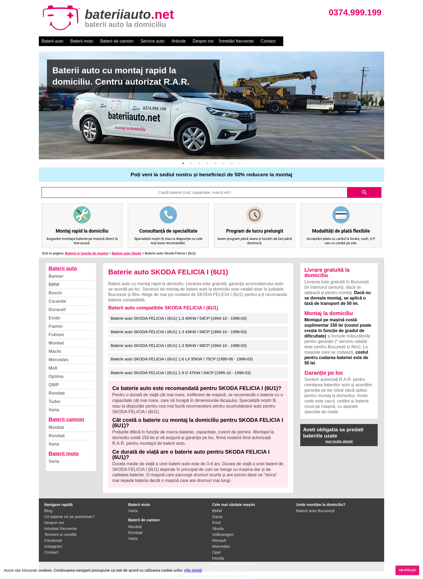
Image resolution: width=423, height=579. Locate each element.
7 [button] (231, 163)
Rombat (57, 393)
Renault (219, 540)
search (364, 192)
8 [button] (240, 163)
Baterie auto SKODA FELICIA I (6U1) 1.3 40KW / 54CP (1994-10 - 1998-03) (179, 318)
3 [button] (199, 163)
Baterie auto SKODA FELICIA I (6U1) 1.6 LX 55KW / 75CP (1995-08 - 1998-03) (182, 359)
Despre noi (203, 41)
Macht (55, 351)
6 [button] (223, 163)
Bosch (55, 293)
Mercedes (59, 359)
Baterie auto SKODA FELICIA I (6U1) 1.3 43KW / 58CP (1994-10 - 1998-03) (179, 331)
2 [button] (191, 163)
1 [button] (183, 163)
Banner (56, 276)
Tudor (54, 401)
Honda (218, 558)
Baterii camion (66, 419)
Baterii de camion (117, 41)
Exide (54, 318)
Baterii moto (81, 41)
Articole (178, 41)
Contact (268, 41)
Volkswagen (223, 534)
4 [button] (207, 163)
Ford (216, 522)
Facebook (53, 540)
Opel (216, 552)
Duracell (57, 309)
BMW (54, 284)
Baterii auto (52, 41)
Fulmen (56, 334)
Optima (56, 376)
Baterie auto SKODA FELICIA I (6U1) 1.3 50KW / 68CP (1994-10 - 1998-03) (179, 345)
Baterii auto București (315, 510)
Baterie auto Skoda (126, 253)
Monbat (56, 343)
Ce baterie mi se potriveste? (69, 516)
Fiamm (56, 326)
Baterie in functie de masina (86, 253)
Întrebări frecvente (236, 41)
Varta (54, 410)
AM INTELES (407, 570)
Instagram (53, 546)
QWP (54, 384)
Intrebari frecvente (60, 528)
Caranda (57, 301)
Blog (48, 510)
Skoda (218, 528)
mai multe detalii (339, 441)
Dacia (217, 516)
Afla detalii (193, 570)
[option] (211, 105)
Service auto (153, 41)
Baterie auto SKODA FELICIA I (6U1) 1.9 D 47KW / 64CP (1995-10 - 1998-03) (181, 372)
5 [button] (215, 163)
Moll (53, 368)
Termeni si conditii (60, 534)
